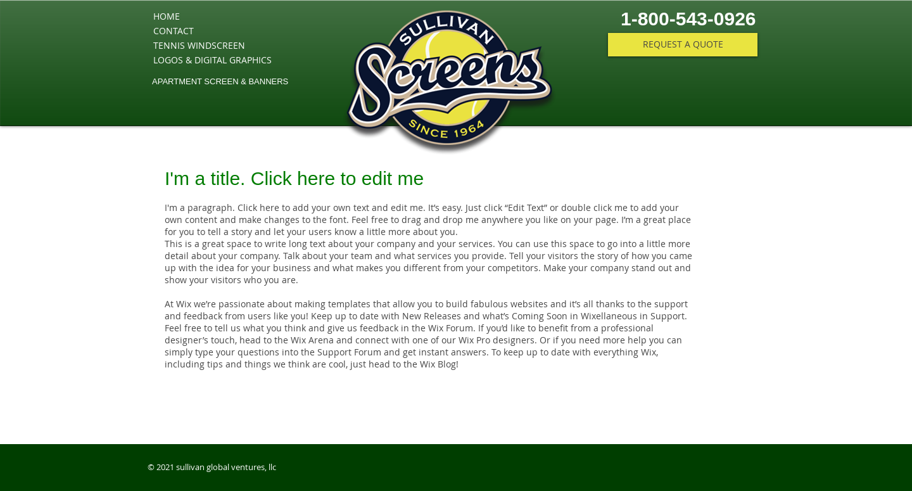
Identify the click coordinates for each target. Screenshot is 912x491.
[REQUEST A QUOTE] (682, 44)
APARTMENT (177, 81)
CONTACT (173, 31)
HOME (166, 16)
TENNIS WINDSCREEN (199, 45)
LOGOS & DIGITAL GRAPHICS (212, 60)
